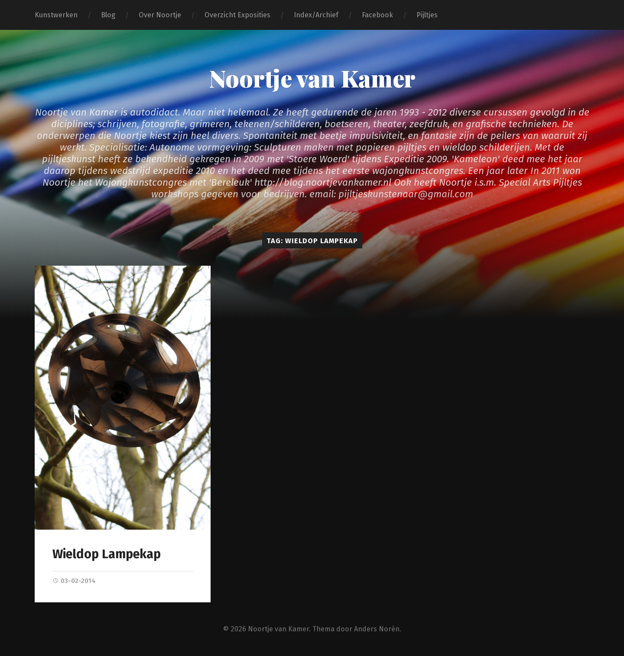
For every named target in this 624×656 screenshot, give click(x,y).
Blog (108, 15)
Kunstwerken (56, 15)
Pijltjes (427, 15)
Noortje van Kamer (312, 77)
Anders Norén (377, 629)
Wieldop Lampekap (106, 554)
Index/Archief (316, 15)
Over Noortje (160, 15)
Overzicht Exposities (237, 15)
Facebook (377, 15)
